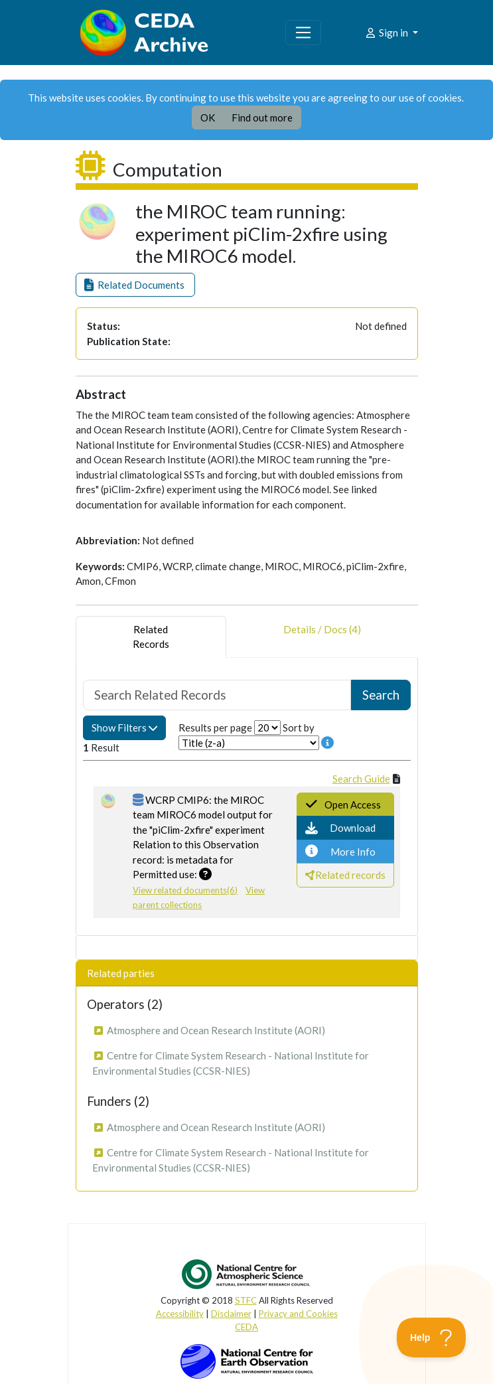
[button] (135, 285)
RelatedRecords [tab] (151, 637)
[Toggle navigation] (303, 32)
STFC (246, 1300)
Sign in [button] (387, 32)
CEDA (246, 1327)
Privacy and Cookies (298, 1313)
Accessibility (180, 1313)
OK (207, 117)
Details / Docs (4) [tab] (322, 637)
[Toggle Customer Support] (431, 1337)
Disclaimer (231, 1313)
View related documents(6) (185, 890)
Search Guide (361, 779)
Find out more (262, 117)
